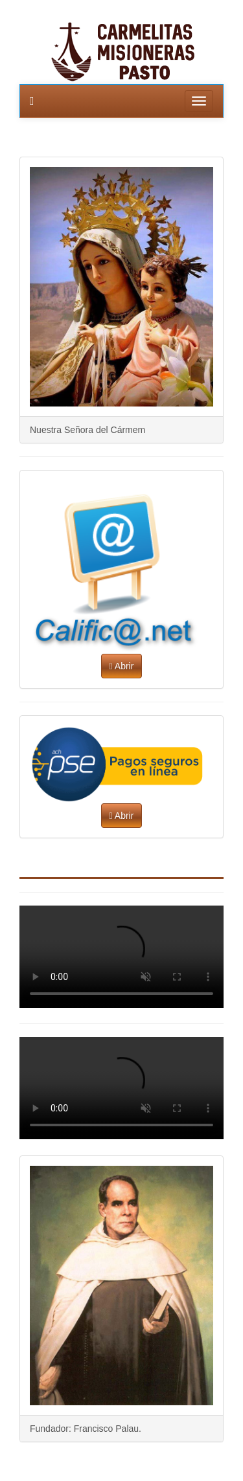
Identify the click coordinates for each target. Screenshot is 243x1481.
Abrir (122, 666)
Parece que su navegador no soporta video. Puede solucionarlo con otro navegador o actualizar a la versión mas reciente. (121, 957)
